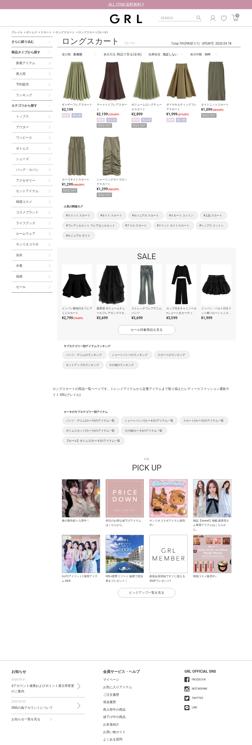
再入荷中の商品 (114, 709)
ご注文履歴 (111, 694)
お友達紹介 (111, 724)
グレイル (16, 32)
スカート (46, 32)
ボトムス (31, 32)
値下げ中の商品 (114, 717)
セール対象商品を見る (147, 330)
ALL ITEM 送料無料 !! (126, 4)
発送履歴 (109, 702)
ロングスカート (65, 32)
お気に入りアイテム (117, 687)
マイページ (111, 679)
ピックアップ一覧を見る (146, 592)
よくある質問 (112, 739)
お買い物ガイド (114, 732)
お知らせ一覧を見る (25, 719)
